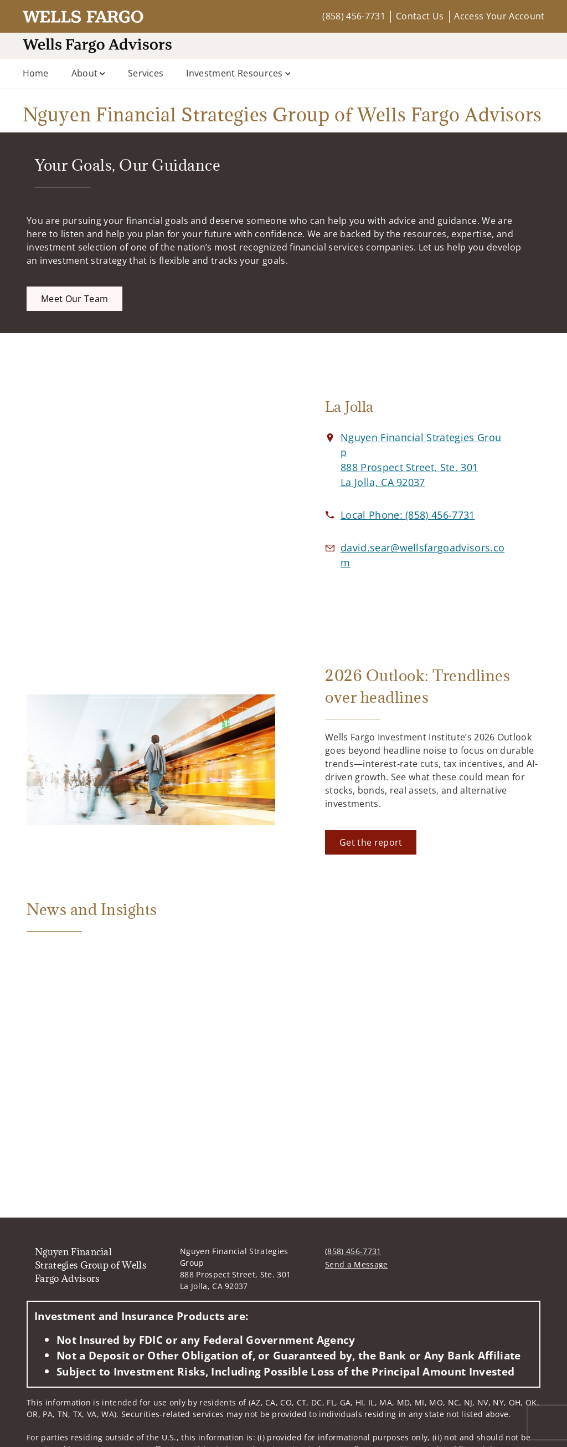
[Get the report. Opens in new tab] (370, 842)
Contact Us (420, 16)
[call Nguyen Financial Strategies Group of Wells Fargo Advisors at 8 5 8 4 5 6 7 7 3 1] (408, 514)
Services (146, 73)
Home (36, 73)
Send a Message (356, 1264)
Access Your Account (499, 16)
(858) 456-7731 (353, 16)
